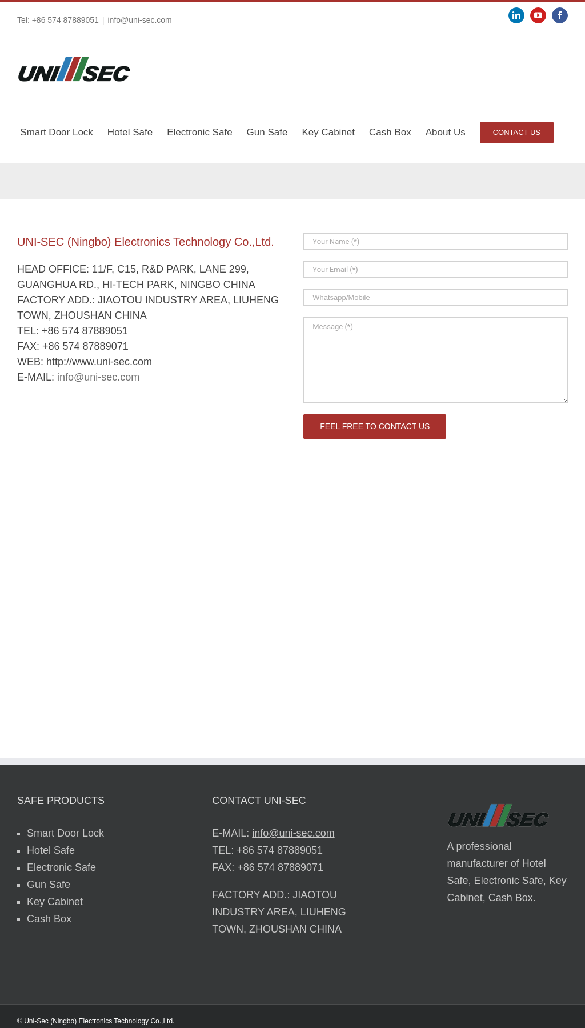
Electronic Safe (61, 867)
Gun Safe (48, 884)
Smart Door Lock (65, 833)
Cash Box (49, 919)
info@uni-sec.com (140, 20)
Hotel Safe (51, 850)
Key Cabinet (55, 901)
